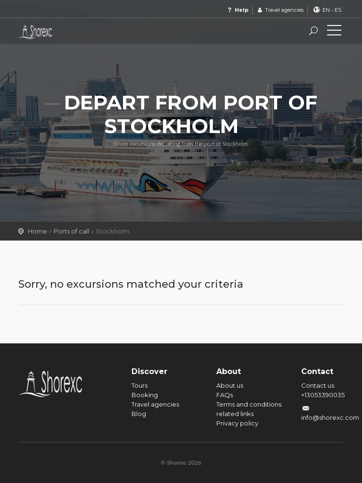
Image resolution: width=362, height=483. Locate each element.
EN (326, 10)
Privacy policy (237, 423)
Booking (145, 395)
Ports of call (71, 231)
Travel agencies (280, 10)
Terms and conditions (248, 404)
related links (235, 413)
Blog (139, 413)
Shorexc (60, 32)
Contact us (317, 385)
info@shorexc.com (330, 417)
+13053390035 (323, 395)
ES (338, 10)
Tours (140, 385)
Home (37, 231)
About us (229, 385)
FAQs (224, 395)
